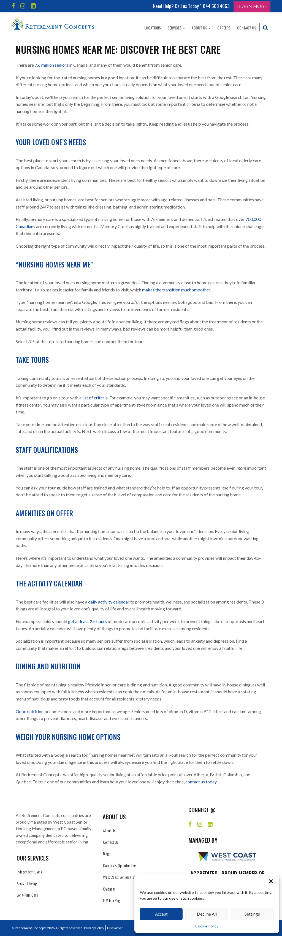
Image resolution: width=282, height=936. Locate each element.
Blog (106, 853)
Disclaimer (115, 928)
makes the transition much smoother (176, 289)
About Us (201, 28)
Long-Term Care (27, 895)
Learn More (252, 6)
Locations (152, 28)
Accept (161, 913)
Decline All (207, 913)
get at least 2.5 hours (87, 621)
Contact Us (246, 28)
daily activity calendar (108, 601)
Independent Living (29, 872)
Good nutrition (30, 711)
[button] (271, 881)
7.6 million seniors (51, 64)
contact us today (200, 781)
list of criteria (95, 397)
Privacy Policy (94, 928)
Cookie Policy (206, 926)
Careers (224, 28)
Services (176, 28)
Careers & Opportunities (119, 865)
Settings (252, 913)
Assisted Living (27, 883)
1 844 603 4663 (214, 5)
